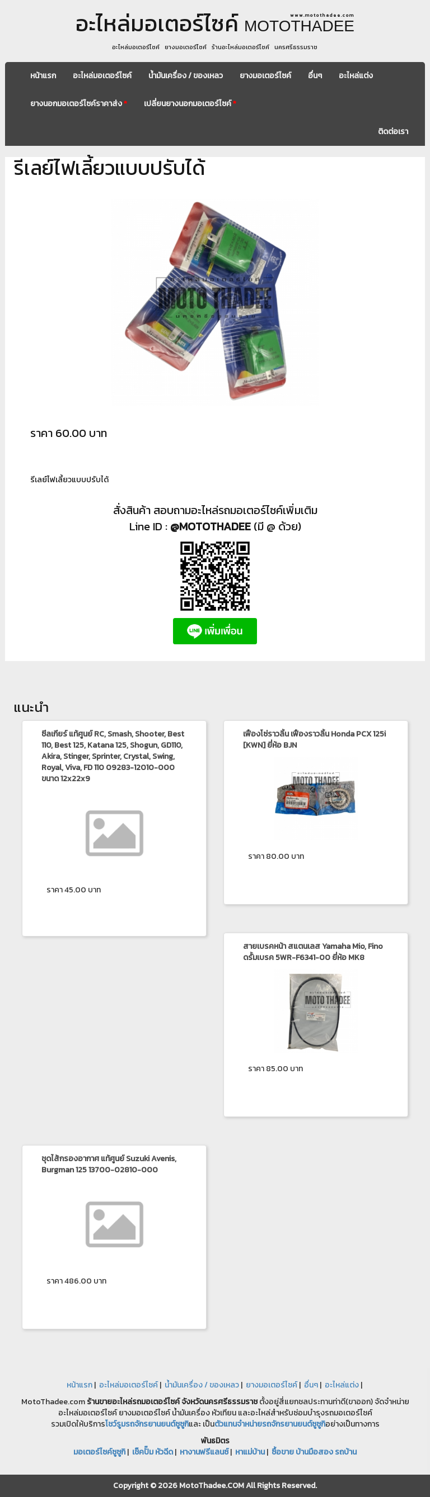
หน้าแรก (43, 76)
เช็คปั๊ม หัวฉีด (152, 1452)
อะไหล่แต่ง (356, 76)
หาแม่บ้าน (250, 1452)
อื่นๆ (315, 76)
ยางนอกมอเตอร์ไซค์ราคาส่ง (78, 104)
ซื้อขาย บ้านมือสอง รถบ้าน (314, 1452)
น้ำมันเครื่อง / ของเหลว (185, 76)
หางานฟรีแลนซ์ (204, 1452)
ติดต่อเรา (393, 131)
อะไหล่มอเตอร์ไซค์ (102, 76)
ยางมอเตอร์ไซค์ (265, 76)
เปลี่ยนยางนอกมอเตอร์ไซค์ (190, 104)
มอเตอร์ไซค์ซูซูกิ (99, 1452)
